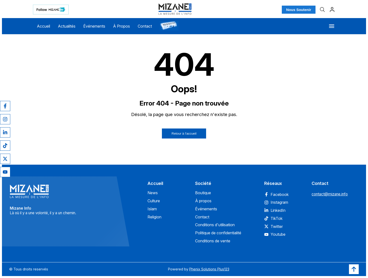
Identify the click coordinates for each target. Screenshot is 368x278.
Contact (145, 26)
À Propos (121, 26)
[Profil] (332, 9)
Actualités (66, 26)
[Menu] (331, 26)
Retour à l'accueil (184, 133)
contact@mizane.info (330, 194)
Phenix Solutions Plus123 (209, 269)
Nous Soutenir (298, 10)
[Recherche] (322, 9)
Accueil (43, 26)
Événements (94, 26)
